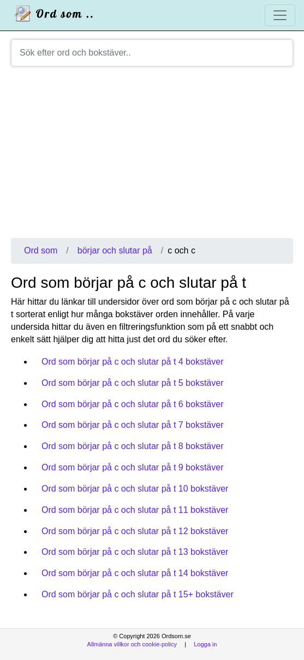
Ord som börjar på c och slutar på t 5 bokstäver (132, 382)
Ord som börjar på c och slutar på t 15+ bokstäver (137, 594)
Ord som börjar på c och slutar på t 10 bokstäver (134, 488)
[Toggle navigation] (280, 15)
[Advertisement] (152, 156)
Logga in (205, 644)
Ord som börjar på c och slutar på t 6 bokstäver (132, 404)
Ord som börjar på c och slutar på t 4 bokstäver (132, 361)
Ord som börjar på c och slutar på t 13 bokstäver (134, 551)
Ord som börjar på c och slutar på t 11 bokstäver (134, 509)
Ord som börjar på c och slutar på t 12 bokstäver (134, 531)
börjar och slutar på (115, 250)
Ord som (40, 250)
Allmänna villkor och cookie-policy (132, 644)
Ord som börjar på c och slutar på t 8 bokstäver (132, 446)
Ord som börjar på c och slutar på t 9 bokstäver (132, 467)
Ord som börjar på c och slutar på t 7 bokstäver (132, 424)
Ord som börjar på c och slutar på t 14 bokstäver (134, 573)
